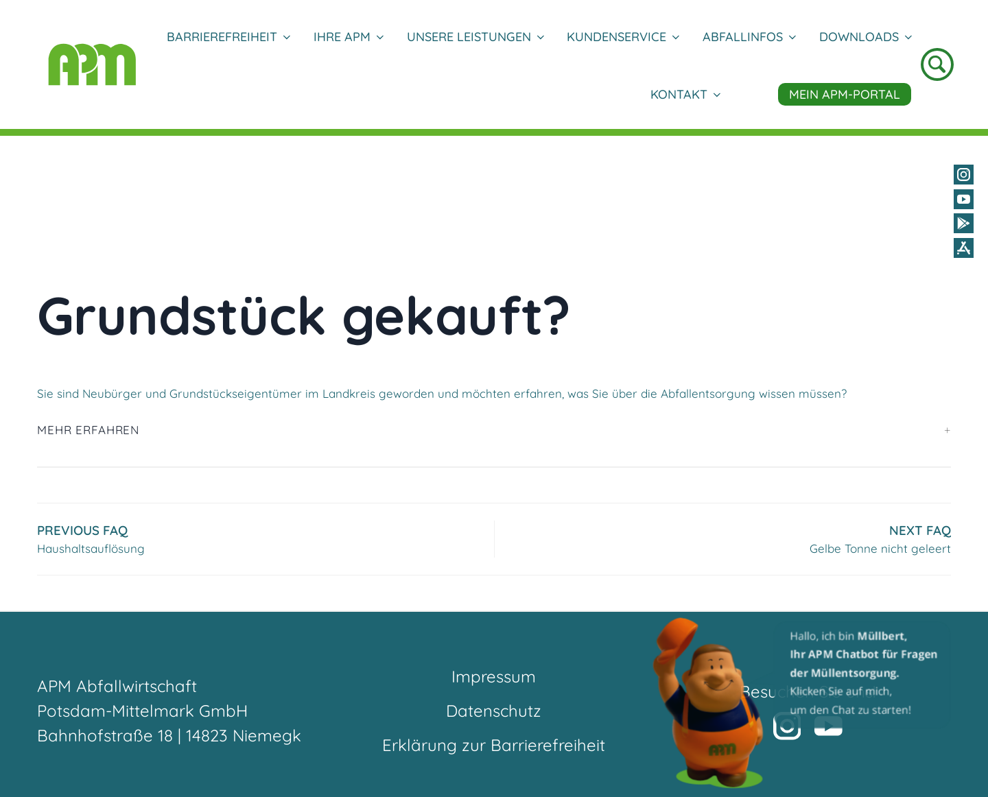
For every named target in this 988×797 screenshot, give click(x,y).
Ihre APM (348, 37)
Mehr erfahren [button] (88, 430)
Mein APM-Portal (844, 94)
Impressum (493, 676)
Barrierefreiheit (228, 37)
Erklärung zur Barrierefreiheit (493, 745)
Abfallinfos (749, 37)
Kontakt (685, 94)
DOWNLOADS (865, 37)
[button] (803, 702)
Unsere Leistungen (475, 37)
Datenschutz (493, 710)
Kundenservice (623, 37)
